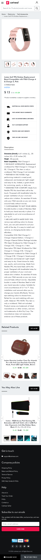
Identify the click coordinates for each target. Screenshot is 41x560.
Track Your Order (7, 496)
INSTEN (7, 87)
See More (34, 328)
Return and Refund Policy (10, 471)
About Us (5, 493)
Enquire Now (10, 557)
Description (9, 147)
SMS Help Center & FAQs (10, 481)
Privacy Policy (6, 478)
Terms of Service (7, 474)
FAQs (3, 499)
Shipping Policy (7, 468)
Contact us (5, 503)
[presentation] (2, 357)
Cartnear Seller (6, 506)
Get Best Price (30, 557)
